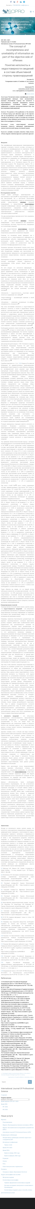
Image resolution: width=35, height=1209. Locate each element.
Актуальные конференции (10, 1142)
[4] (1, 889)
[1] (1, 868)
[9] (1, 922)
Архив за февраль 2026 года (12, 1155)
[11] (2, 944)
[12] (2, 956)
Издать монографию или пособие (10, 1174)
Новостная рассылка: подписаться (13, 1166)
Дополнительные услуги (8, 1192)
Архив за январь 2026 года (12, 1153)
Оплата (5, 1161)
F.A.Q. (4, 1164)
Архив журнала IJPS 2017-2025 (9, 1101)
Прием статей (8, 1145)
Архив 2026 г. (6, 1150)
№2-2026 (5, 1109)
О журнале (4, 1095)
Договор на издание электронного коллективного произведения (18, 1186)
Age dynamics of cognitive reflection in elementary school (21, 1077)
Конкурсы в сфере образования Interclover (15, 1172)
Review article (29, 94)
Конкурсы (4, 1169)
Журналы (3, 1119)
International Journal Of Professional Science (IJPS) (17, 1132)
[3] (1, 883)
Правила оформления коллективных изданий (17, 1182)
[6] (1, 902)
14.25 (20, 363)
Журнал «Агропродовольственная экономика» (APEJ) (18, 1125)
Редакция (5, 1158)
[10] (2, 936)
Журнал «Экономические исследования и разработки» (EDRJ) (18, 1128)
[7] (1, 911)
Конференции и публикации (9, 1135)
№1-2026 (5, 1107)
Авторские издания (8, 1177)
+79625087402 (16, 5)
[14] (2, 971)
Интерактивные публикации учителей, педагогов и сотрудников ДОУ (17, 1138)
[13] (2, 962)
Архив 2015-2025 (7, 1147)
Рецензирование (7, 1122)
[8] (1, 917)
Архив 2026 (4, 1104)
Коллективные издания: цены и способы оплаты (18, 1190)
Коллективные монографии (10, 1180)
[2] (1, 875)
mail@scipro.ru (25, 5)
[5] (1, 896)
